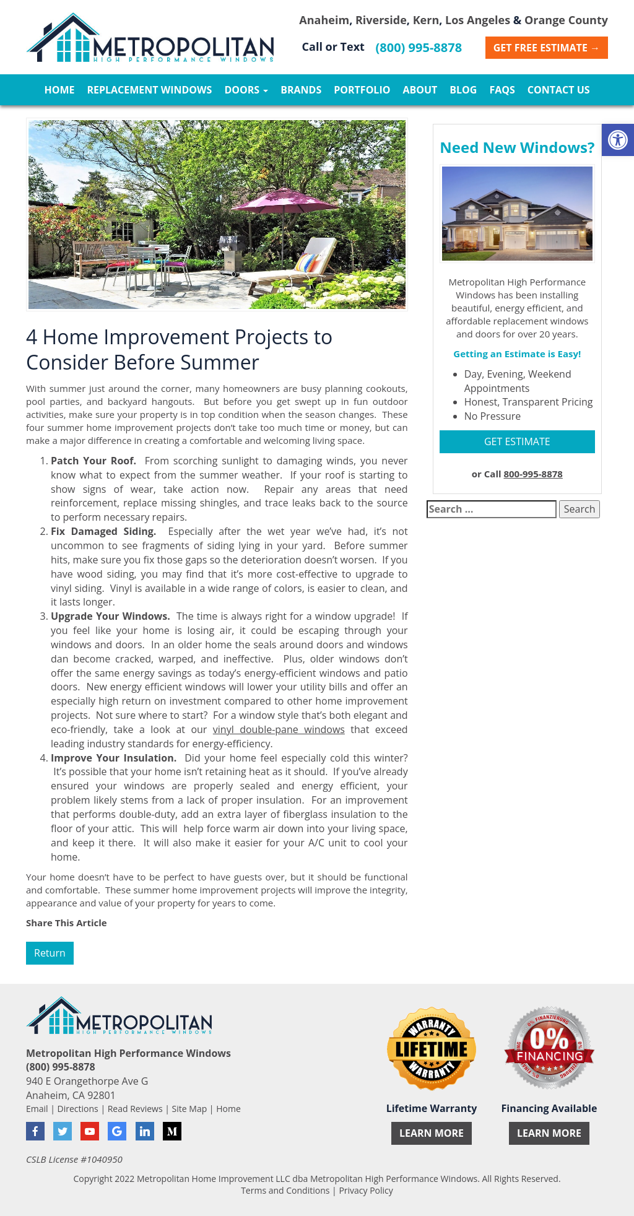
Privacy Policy (366, 1190)
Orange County (566, 19)
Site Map (189, 1108)
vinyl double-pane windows (279, 729)
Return (50, 953)
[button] (618, 140)
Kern (426, 19)
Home (59, 90)
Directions (78, 1108)
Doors (246, 90)
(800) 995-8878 (419, 47)
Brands (300, 90)
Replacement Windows (149, 90)
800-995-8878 (532, 473)
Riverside (381, 19)
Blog (463, 90)
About (419, 90)
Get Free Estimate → (546, 47)
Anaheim (324, 19)
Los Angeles (477, 19)
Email (37, 1108)
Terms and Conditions (285, 1190)
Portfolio (362, 90)
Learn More (431, 1133)
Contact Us (559, 90)
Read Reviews (135, 1108)
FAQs (502, 90)
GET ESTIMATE (517, 441)
